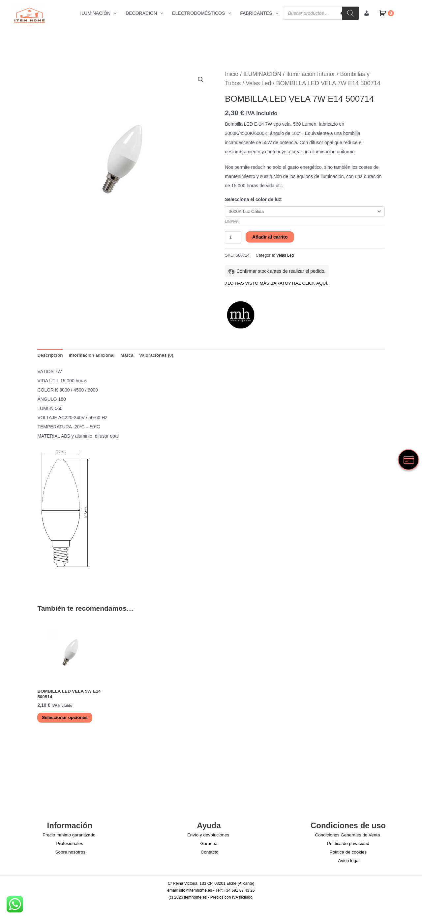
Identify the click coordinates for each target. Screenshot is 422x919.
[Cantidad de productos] (233, 238)
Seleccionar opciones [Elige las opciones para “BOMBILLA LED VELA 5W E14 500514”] (66, 720)
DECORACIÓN (141, 13)
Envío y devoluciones (207, 837)
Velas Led (259, 83)
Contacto (210, 854)
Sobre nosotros (70, 854)
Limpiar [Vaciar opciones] (232, 222)
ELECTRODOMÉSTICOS (198, 13)
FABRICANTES (256, 13)
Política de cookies (348, 854)
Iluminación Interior (313, 74)
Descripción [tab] (50, 357)
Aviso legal (349, 863)
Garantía (209, 846)
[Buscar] (350, 13)
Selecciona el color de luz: (254, 199)
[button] (200, 80)
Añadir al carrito (270, 237)
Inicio (232, 74)
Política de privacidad (348, 846)
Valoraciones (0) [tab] (160, 357)
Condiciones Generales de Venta (347, 837)
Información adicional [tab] (93, 357)
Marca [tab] (129, 357)
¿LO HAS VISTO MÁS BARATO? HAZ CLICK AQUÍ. (278, 284)
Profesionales (70, 846)
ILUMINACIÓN (95, 13)
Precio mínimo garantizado (68, 837)
